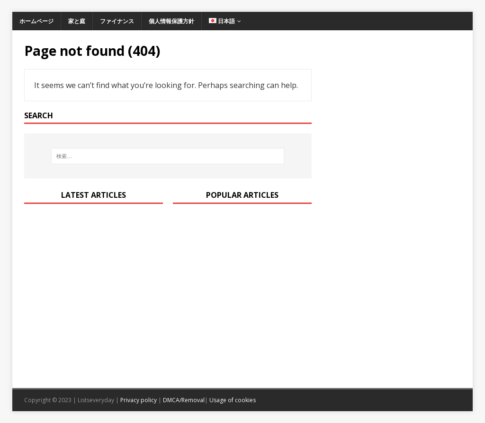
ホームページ (36, 21)
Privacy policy (138, 400)
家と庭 (76, 21)
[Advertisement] (392, 126)
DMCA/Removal (184, 400)
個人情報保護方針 (171, 21)
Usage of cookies (232, 400)
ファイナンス (117, 21)
